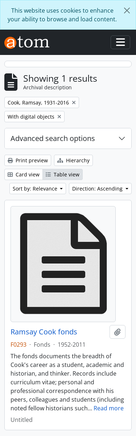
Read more (109, 408)
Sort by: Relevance (36, 188)
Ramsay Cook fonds (44, 332)
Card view (24, 174)
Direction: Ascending (98, 188)
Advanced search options (53, 138)
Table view (62, 174)
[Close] (127, 10)
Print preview (28, 160)
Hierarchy (73, 160)
